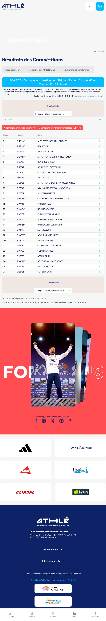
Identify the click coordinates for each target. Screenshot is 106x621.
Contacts (71, 580)
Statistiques (8, 119)
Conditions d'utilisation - (41, 580)
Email (100, 96)
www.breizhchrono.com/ (85, 96)
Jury (101, 119)
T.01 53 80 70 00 (37, 537)
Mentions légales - (59, 580)
